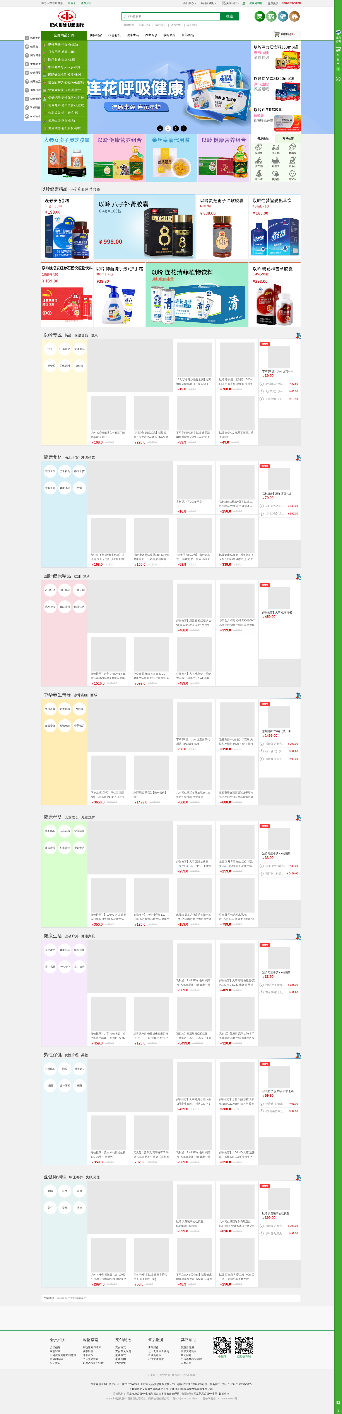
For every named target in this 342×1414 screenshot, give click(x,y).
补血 (79, 1191)
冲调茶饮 (50, 487)
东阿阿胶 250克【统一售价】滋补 (276, 732)
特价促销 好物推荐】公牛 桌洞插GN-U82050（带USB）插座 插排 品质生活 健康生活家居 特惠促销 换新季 (275, 984)
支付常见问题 (123, 1351)
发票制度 (88, 1351)
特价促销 (144, 25)
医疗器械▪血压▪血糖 (61, 59)
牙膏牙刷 (79, 590)
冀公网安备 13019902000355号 (220, 1398)
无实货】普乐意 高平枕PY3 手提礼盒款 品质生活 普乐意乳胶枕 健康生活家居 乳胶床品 (237, 1038)
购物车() (287, 34)
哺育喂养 (50, 847)
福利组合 (160, 25)
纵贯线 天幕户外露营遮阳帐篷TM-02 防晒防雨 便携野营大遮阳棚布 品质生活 (193, 919)
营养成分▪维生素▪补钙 (63, 113)
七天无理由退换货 (158, 1351)
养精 (50, 1191)
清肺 (79, 1207)
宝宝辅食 (79, 831)
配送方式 (120, 1355)
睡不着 (259, 179)
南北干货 (79, 471)
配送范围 (120, 1359)
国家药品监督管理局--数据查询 (211, 1393)
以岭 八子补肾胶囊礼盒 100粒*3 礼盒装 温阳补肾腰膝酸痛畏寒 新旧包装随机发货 (108, 1279)
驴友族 (259, 166)
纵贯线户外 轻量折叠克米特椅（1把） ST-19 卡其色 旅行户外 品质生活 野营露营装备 (150, 1038)
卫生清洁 (79, 966)
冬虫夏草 (50, 708)
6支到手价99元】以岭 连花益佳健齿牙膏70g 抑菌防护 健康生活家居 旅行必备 (275, 1111)
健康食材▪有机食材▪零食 (64, 128)
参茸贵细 (50, 725)
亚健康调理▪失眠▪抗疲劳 (64, 90)
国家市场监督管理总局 (140, 1393)
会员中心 (188, 3)
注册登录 (55, 1351)
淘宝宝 (292, 179)
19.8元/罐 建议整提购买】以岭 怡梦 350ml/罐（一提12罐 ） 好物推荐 (194, 384)
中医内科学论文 (77, 1298)
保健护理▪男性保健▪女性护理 (66, 98)
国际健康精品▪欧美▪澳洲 (64, 74)
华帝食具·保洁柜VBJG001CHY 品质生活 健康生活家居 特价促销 (237, 625)
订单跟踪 (88, 1355)
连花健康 (192, 25)
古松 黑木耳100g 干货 (189, 501)
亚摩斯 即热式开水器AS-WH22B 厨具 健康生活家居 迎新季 (236, 919)
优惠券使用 (187, 1347)
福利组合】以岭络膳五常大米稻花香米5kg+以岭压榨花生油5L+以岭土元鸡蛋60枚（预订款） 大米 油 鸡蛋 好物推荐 (275, 513)
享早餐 (259, 153)
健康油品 (65, 487)
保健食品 (79, 349)
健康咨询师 (255, 3)
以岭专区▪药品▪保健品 (63, 44)
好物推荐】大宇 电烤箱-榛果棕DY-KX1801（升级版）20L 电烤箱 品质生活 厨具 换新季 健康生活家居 (278, 613)
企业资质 (165, 1375)
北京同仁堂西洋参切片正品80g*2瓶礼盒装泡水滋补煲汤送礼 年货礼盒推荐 (237, 1226)
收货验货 (120, 1363)
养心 (50, 1207)
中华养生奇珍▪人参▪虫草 (64, 67)
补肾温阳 (50, 1068)
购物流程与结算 (92, 1347)
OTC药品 (64, 349)
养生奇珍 (151, 35)
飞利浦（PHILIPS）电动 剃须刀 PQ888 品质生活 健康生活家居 (193, 985)
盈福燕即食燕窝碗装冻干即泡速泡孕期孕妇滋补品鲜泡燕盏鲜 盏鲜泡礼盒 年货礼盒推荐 (236, 797)
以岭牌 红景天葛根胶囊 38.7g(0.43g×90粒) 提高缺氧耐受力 (275, 759)
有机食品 (50, 471)
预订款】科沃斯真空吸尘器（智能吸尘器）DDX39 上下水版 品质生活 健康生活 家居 (275, 873)
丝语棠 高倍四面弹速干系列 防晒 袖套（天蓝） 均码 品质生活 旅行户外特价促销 (275, 1103)
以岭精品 (169, 35)
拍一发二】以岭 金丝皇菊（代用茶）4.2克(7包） (275, 751)
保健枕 (79, 365)
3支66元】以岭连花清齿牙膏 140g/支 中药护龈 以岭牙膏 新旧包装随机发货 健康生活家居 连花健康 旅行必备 (275, 391)
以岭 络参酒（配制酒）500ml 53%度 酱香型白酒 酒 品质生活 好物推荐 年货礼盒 (236, 384)
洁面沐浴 (79, 606)
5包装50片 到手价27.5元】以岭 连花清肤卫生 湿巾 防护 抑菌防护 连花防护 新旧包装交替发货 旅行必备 (275, 383)
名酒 (79, 487)
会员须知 (55, 1347)
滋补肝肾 (65, 1085)
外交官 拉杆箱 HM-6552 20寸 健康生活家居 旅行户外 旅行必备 (151, 678)
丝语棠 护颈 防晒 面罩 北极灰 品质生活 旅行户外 (278, 1091)
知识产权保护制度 (93, 1363)
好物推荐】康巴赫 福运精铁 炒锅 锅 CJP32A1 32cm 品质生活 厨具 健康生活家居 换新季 (194, 625)
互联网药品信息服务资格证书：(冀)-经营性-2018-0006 (172, 1384)
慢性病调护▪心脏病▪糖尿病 (66, 82)
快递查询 (189, 1375)
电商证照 (186, 1363)
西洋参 (79, 708)
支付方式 (120, 1347)
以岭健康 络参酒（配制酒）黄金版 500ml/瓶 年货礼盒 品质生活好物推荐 (236, 559)
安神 (64, 1207)
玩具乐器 (65, 831)
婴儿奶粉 (50, 831)
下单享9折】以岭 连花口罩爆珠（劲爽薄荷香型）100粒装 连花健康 (275, 399)
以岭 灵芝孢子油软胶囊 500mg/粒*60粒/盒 (275, 1214)
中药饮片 (50, 365)
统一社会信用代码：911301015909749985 (228, 1384)
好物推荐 (129, 25)
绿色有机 (114, 35)
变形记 (292, 166)
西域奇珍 (65, 725)
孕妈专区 (79, 847)
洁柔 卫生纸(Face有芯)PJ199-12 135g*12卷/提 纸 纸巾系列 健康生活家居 (275, 865)
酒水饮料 (176, 25)
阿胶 (64, 1068)
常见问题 (186, 1355)
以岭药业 (62, 1298)
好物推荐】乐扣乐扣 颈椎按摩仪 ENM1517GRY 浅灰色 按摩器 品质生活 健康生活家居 (236, 1104)
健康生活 (133, 35)
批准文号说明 (189, 1351)
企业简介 (152, 1375)
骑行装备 (79, 950)
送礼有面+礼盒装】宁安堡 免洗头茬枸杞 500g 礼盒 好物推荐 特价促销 (236, 744)
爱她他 (276, 179)
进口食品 (65, 590)
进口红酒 (50, 590)
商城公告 (288, 138)
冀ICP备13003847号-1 (185, 1398)
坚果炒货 (65, 471)
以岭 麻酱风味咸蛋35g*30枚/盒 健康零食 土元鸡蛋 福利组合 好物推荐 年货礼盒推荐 (151, 559)
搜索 (229, 16)
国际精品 (96, 35)
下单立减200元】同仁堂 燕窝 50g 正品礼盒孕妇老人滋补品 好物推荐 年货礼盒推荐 (108, 797)
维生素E (79, 1068)
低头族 (276, 153)
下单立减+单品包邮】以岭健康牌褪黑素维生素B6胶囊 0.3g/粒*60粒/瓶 (194, 1279)
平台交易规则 (90, 1359)
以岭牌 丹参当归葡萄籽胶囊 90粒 (275, 743)
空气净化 (65, 966)
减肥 (50, 1085)
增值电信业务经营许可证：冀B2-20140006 (115, 1384)
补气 (64, 1191)
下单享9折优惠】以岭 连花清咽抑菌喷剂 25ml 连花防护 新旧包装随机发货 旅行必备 (193, 437)
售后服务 (153, 1347)
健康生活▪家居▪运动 (61, 120)
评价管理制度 (156, 1359)
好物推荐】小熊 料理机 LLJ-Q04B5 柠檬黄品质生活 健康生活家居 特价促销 (151, 919)
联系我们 (177, 1375)
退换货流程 (154, 1355)
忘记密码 (55, 1363)
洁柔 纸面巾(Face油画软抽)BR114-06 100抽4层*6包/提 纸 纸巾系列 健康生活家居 (278, 854)
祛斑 (79, 1085)
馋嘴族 (292, 153)
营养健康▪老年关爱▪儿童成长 (66, 106)
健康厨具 (65, 950)
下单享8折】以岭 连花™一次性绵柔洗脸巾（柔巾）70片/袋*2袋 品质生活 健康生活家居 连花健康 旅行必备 (278, 372)
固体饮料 (65, 365)
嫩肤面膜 (65, 606)
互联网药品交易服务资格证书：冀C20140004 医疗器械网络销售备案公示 (171, 1388)
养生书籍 (50, 966)
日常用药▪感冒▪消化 (61, 52)
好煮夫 (276, 166)
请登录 (72, 3)
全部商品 (188, 35)
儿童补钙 (65, 847)
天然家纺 (50, 950)
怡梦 (50, 349)
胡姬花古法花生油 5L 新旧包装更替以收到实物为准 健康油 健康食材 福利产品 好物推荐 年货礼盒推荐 (275, 506)
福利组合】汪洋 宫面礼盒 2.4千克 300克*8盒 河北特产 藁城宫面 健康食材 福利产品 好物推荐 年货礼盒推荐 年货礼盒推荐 (277, 494)
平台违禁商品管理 (191, 1359)
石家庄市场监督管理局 (166, 1393)
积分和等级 (56, 1359)
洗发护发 (50, 606)
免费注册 (86, 3)
